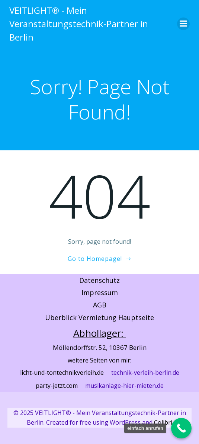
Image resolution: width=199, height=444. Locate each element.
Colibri (163, 422)
